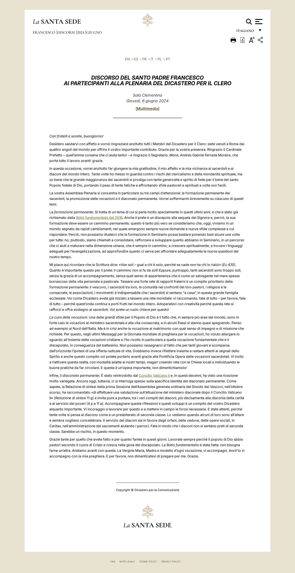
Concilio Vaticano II (154, 375)
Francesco (44, 32)
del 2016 (99, 217)
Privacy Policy (170, 561)
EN (127, 59)
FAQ (112, 561)
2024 (81, 32)
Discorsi (66, 32)
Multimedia (147, 108)
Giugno (94, 32)
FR (144, 59)
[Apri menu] (258, 21)
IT (152, 59)
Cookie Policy (148, 561)
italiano (246, 31)
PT (168, 59)
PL (160, 59)
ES (136, 59)
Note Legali (127, 561)
